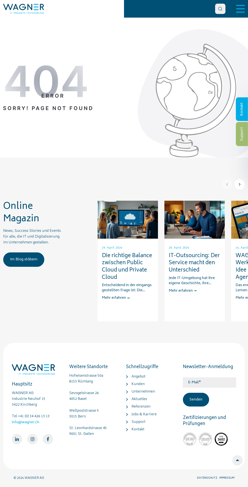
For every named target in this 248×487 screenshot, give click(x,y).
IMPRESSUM (226, 478)
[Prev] (227, 184)
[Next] (239, 184)
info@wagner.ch (25, 422)
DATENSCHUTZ (207, 478)
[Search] (220, 9)
